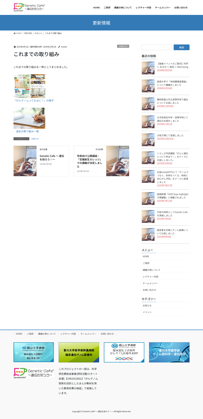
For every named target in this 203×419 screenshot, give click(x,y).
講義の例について (151, 269)
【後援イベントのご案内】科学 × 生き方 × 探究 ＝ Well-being (172, 65)
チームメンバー (150, 283)
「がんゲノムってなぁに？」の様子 (33, 100)
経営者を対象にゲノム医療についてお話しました (172, 231)
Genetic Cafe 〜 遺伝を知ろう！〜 (52, 157)
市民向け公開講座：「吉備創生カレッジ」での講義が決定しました (89, 161)
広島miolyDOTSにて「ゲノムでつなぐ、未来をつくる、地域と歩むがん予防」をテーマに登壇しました (172, 177)
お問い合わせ (149, 289)
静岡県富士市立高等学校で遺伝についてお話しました (172, 101)
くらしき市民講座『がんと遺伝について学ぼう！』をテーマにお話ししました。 (172, 157)
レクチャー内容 (150, 276)
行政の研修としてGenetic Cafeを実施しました (172, 213)
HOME (146, 256)
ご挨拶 (146, 263)
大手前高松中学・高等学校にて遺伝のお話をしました (172, 119)
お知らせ (123, 46)
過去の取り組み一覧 (27, 131)
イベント (147, 312)
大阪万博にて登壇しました (170, 135)
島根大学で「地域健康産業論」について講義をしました (172, 83)
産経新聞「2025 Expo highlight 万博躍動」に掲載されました (172, 196)
